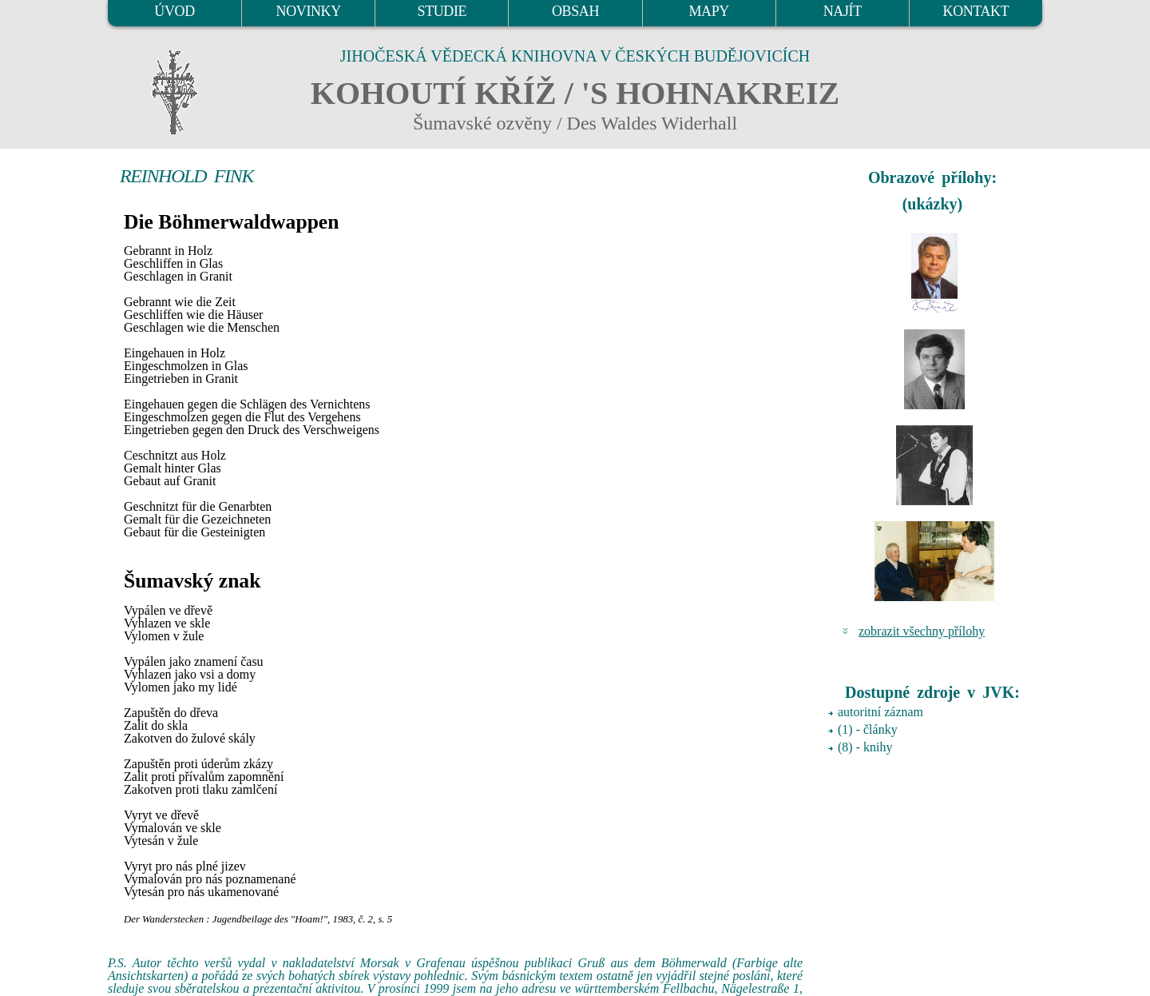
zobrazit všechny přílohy (922, 631)
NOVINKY (308, 11)
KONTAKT (976, 11)
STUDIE (442, 11)
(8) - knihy (865, 747)
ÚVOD (174, 11)
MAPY (708, 11)
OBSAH (575, 11)
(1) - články (868, 729)
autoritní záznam (880, 712)
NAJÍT (842, 11)
